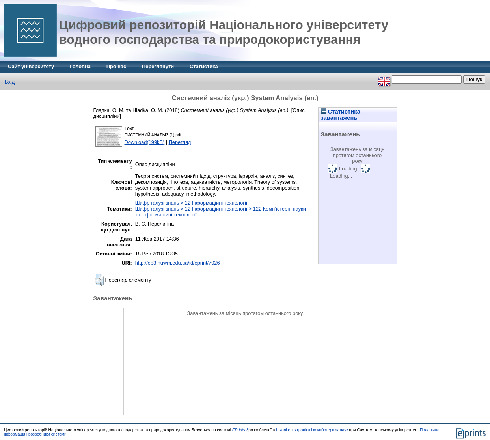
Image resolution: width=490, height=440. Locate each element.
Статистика (204, 66)
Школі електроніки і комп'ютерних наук (312, 430)
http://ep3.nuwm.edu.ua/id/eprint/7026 (177, 263)
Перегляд (180, 142)
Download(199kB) (145, 142)
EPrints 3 (240, 430)
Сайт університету (31, 66)
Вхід (10, 82)
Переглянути (158, 66)
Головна (80, 66)
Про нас (116, 66)
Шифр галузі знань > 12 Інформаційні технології (191, 203)
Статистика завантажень (340, 114)
